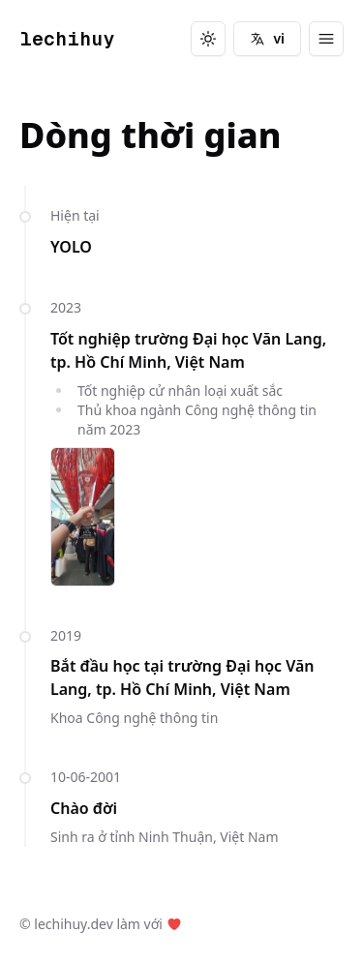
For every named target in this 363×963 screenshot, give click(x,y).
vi (267, 38)
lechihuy (66, 38)
